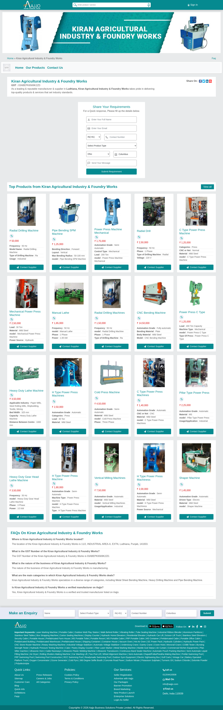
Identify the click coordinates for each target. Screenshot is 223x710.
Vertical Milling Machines (109, 477)
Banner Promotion (123, 685)
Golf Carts (166, 657)
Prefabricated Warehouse (48, 641)
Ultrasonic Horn (36, 650)
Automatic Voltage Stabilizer (106, 644)
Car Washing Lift (79, 654)
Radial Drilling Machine (24, 230)
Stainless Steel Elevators (194, 635)
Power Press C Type (192, 311)
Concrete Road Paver (114, 660)
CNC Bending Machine (151, 312)
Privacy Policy (71, 681)
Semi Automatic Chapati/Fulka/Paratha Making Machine (154, 654)
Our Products (41, 66)
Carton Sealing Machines (71, 635)
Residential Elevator (136, 635)
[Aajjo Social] (189, 626)
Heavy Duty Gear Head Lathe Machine (24, 478)
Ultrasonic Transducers (107, 650)
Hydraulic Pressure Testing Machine (47, 647)
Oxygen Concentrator (39, 660)
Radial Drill (144, 230)
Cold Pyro (73, 660)
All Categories (43, 681)
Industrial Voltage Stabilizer (79, 644)
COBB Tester (189, 644)
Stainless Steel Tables (24, 635)
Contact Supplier (26, 267)
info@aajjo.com (170, 683)
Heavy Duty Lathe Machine (26, 390)
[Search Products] (74, 4)
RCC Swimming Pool (73, 657)
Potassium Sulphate (150, 660)
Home (10, 57)
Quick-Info (19, 689)
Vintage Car (178, 657)
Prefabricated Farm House (58, 638)
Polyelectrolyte (22, 663)
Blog (16, 685)
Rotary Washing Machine (53, 644)
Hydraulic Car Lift (155, 635)
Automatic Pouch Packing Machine (169, 650)
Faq (214, 57)
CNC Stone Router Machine (27, 644)
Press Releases (44, 674)
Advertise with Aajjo (123, 678)
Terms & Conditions (74, 678)
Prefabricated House (71, 641)
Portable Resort (97, 638)
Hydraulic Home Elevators (113, 635)
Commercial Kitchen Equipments (183, 647)
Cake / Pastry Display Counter (79, 647)
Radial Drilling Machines (109, 312)
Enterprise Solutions (124, 696)
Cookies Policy (71, 674)
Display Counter (92, 635)
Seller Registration (123, 674)
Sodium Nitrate (133, 660)
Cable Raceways (53, 650)
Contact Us (61, 66)
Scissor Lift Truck (173, 635)
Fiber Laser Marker (103, 647)
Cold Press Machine (107, 392)
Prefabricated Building (24, 641)
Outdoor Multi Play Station (87, 632)
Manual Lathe (60, 312)
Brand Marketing (122, 689)
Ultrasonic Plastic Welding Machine (79, 650)
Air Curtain (161, 647)
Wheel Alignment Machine (115, 654)
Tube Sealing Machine (146, 632)
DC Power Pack (154, 641)
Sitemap (18, 678)
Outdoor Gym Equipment (124, 657)
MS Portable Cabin (115, 638)
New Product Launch (124, 692)
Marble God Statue (146, 647)
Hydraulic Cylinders (173, 641)
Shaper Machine (189, 477)
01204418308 (169, 674)
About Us (19, 674)
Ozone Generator (59, 660)
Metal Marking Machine (125, 647)
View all (207, 186)
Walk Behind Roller (109, 632)
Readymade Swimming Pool (98, 657)
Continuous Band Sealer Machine (135, 650)
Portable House (37, 638)
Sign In (193, 4)
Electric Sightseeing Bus (148, 657)
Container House (110, 641)
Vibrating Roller (127, 632)
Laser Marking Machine (47, 632)
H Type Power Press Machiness (150, 477)
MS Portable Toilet (80, 638)
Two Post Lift (95, 654)
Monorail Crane (174, 644)
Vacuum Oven (125, 641)
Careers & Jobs (44, 678)
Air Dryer (34, 654)
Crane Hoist (159, 644)
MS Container (152, 638)
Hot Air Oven (140, 641)
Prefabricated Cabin (170, 638)
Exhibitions (19, 692)
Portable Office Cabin (190, 638)
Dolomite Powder (200, 660)
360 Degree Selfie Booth (91, 660)
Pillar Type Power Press (194, 392)
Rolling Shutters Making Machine (55, 654)
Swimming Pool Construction (48, 657)
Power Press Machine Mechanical (108, 230)
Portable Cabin (66, 632)
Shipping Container (91, 641)
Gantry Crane (146, 644)
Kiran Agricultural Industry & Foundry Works (39, 57)
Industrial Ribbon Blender (169, 632)
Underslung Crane (129, 644)
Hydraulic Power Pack (194, 641)
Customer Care (22, 681)
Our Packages (121, 681)
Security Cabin (21, 638)
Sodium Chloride (182, 660)
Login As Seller (121, 699)
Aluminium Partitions (192, 632)
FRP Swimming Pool (23, 657)
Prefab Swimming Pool (192, 654)
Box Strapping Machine (47, 635)
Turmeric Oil (167, 660)
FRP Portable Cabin (135, 638)
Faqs (16, 696)
